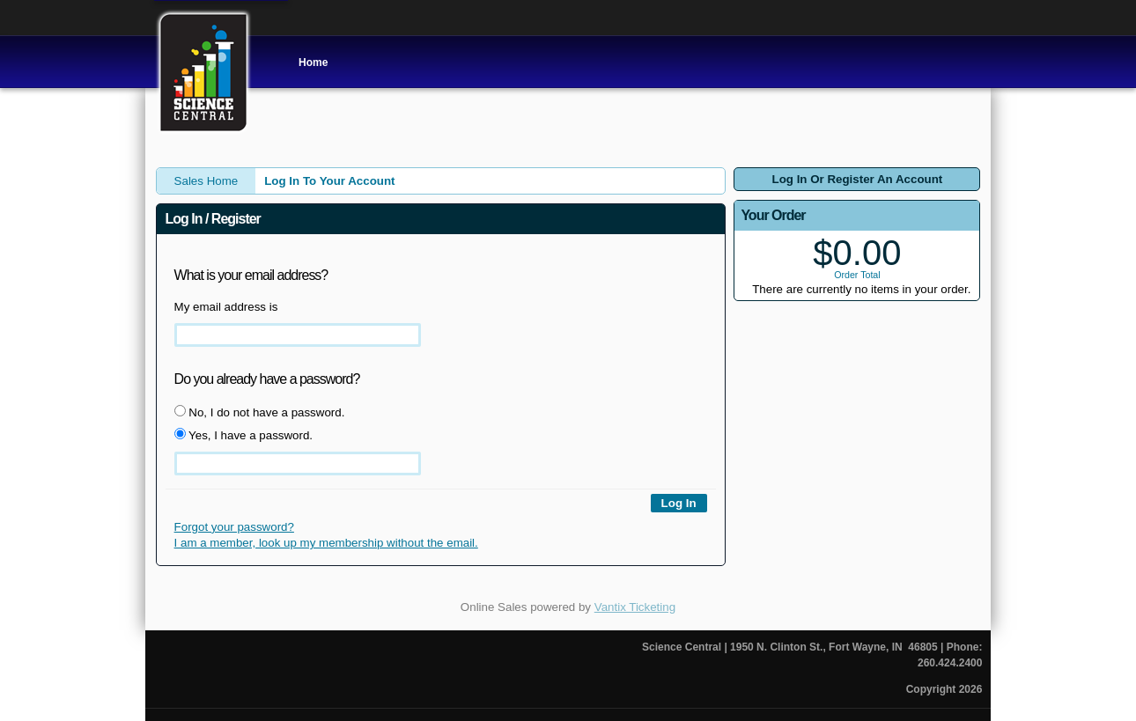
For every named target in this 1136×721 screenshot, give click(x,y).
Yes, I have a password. (243, 435)
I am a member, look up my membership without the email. (326, 542)
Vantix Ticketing (634, 607)
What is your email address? (251, 275)
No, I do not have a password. (259, 412)
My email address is (226, 306)
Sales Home (206, 181)
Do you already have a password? (267, 379)
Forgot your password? (234, 526)
